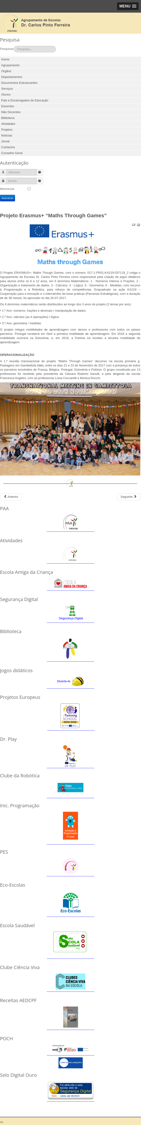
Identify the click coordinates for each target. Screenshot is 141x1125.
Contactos (8, 147)
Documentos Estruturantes (19, 83)
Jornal (5, 141)
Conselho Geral (11, 153)
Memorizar (7, 189)
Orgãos (6, 71)
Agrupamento (10, 65)
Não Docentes (10, 112)
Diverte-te (63, 681)
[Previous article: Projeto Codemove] (11, 496)
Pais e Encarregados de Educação (24, 100)
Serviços (7, 88)
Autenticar (7, 198)
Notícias (6, 135)
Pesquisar (7, 49)
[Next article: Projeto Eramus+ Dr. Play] (128, 496)
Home (5, 59)
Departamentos (11, 77)
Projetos (6, 129)
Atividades (8, 123)
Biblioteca (7, 118)
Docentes (7, 106)
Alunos (6, 94)
